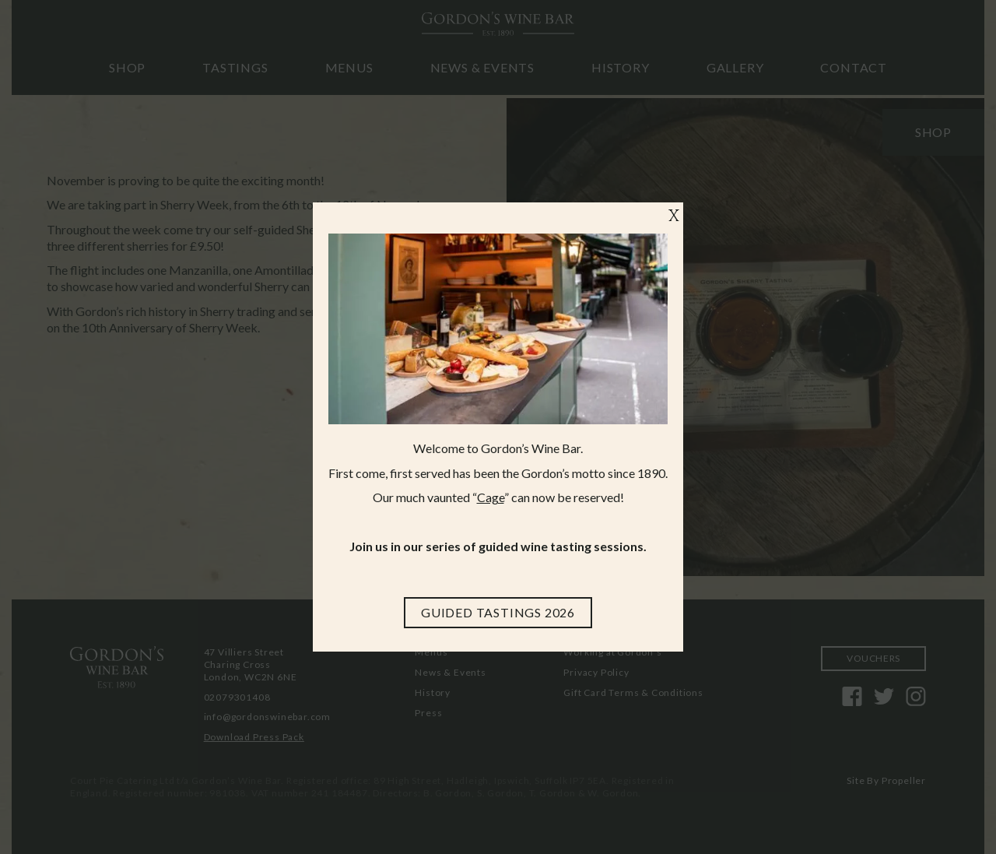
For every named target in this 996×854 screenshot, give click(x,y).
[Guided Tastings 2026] (498, 612)
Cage (490, 497)
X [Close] (673, 216)
